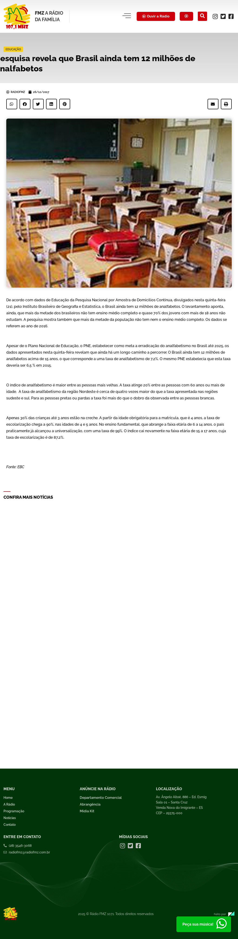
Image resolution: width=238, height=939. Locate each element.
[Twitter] (223, 16)
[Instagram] (215, 16)
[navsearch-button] (202, 16)
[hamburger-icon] (125, 16)
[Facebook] (231, 16)
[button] (11, 104)
